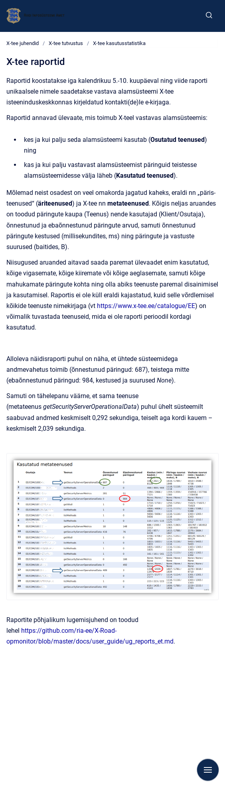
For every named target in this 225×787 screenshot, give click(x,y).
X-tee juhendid (22, 43)
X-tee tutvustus (66, 43)
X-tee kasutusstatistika (119, 43)
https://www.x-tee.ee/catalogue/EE (146, 306)
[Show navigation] (208, 770)
